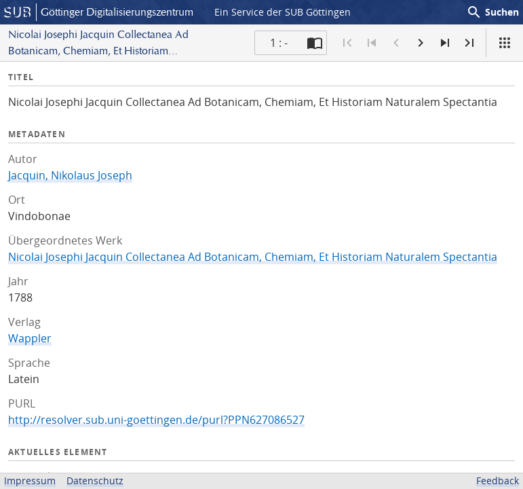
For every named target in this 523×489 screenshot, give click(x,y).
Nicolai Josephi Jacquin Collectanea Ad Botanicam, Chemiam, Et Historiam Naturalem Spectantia (252, 256)
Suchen (492, 12)
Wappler (30, 338)
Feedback (497, 480)
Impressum (30, 480)
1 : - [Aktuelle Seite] (279, 42)
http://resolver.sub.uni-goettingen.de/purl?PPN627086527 (156, 419)
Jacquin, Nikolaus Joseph (70, 175)
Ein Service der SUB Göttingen (282, 11)
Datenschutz (94, 480)
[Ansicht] (504, 43)
